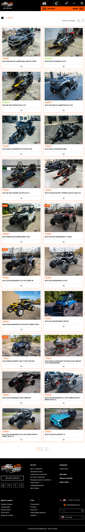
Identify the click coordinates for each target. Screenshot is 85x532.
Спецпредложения (37, 485)
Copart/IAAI (64, 469)
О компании (34, 504)
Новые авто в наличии (38, 474)
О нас (32, 500)
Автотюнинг (34, 488)
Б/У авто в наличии (37, 477)
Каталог (33, 465)
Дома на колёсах (7, 515)
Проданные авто (36, 471)
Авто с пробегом (36, 469)
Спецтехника (5, 507)
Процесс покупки (66, 478)
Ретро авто (5, 512)
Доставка (63, 474)
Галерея (33, 515)
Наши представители (38, 512)
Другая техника (7, 500)
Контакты (34, 510)
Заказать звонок (12, 478)
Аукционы (63, 465)
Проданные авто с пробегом (40, 480)
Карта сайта (64, 482)
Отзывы (33, 507)
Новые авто (34, 483)
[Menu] (44, 9)
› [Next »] (46, 449)
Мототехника (6, 510)
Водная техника (7, 504)
